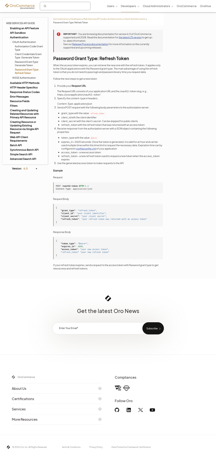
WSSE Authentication (24, 77)
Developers (75, 19)
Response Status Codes (25, 92)
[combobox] (65, 6)
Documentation (61, 19)
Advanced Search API (23, 158)
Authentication (115, 19)
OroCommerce (26, 376)
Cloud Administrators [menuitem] (156, 6)
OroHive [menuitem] (205, 6)
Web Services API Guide (94, 19)
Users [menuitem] (110, 6)
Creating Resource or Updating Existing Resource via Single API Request (24, 127)
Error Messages (19, 96)
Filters (14, 105)
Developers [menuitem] (128, 6)
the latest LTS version (130, 37)
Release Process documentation (90, 44)
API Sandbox (18, 32)
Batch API (16, 145)
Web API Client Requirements (19, 138)
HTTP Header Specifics (24, 87)
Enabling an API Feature (24, 28)
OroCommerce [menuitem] (187, 6)
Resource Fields (20, 101)
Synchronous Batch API (24, 149)
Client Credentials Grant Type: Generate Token (28, 56)
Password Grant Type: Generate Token (27, 63)
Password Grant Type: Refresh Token (27, 71)
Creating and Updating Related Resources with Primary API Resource (24, 114)
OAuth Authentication (134, 19)
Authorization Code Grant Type (29, 48)
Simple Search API (21, 154)
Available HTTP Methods (24, 82)
